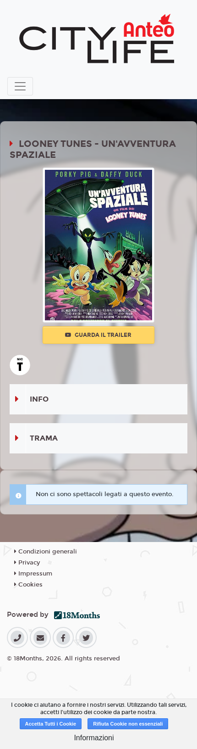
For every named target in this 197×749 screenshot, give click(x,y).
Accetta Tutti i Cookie (51, 724)
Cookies (28, 584)
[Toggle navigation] (20, 86)
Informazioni (94, 738)
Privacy (27, 562)
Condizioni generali (45, 551)
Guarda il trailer (98, 335)
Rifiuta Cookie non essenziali (128, 724)
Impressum (33, 573)
